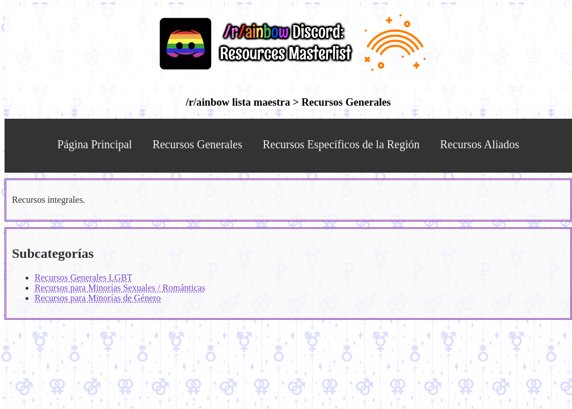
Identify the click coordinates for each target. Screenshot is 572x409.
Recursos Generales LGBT (83, 277)
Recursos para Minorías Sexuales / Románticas (120, 288)
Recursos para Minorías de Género (98, 298)
